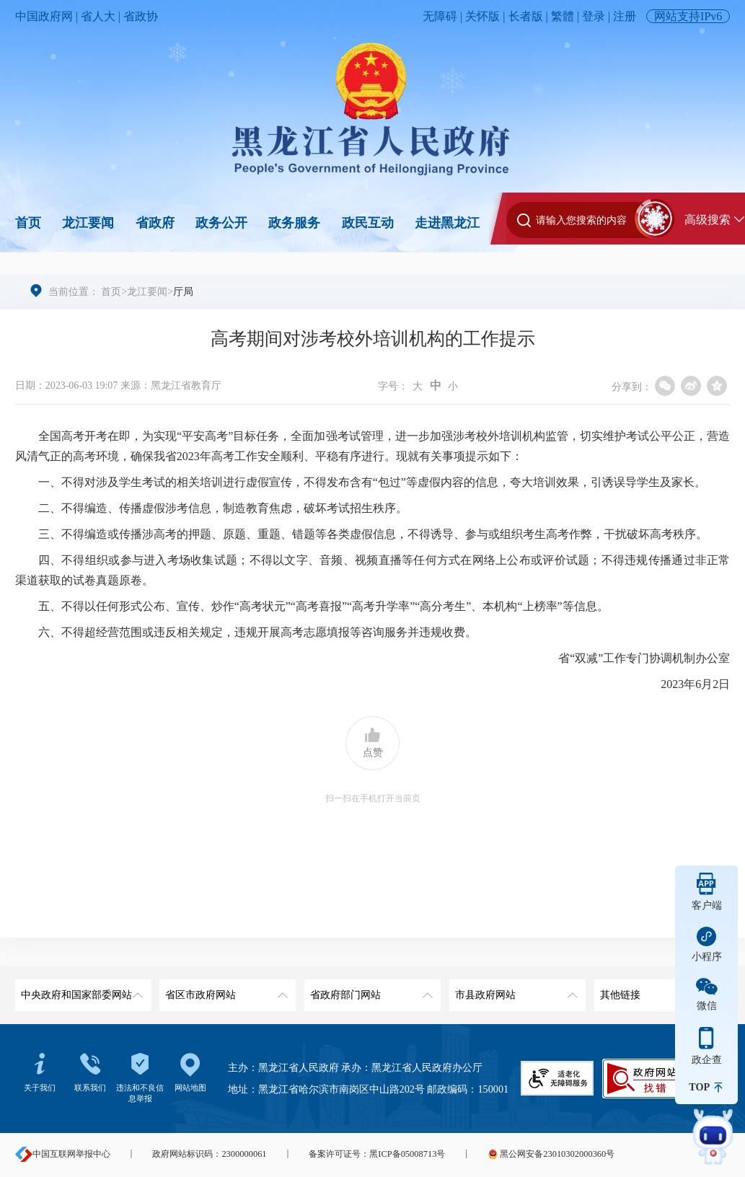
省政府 (155, 223)
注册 (624, 16)
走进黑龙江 (447, 223)
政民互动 (368, 223)
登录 (593, 16)
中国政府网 (44, 16)
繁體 (562, 16)
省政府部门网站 (369, 989)
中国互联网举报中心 (62, 1154)
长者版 (525, 16)
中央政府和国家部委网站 (80, 989)
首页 (28, 223)
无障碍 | (444, 16)
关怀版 (482, 16)
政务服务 (294, 223)
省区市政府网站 (224, 989)
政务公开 (221, 223)
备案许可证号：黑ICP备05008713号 (377, 1154)
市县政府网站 (514, 989)
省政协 (140, 16)
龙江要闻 (88, 223)
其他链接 (659, 989)
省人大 (98, 16)
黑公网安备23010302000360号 (551, 1154)
